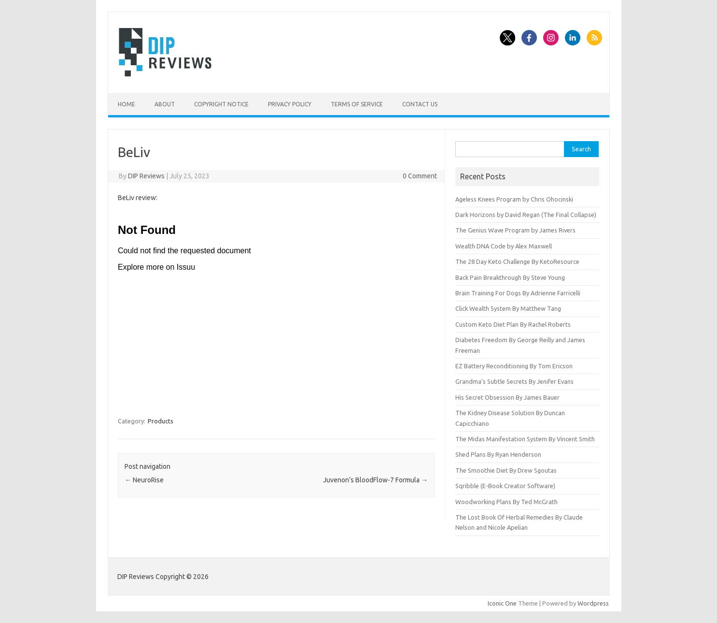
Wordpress (593, 603)
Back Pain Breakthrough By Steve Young (510, 277)
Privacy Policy (289, 104)
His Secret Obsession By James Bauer (507, 397)
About (165, 104)
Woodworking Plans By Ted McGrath (506, 501)
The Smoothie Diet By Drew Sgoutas (506, 470)
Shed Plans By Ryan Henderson (498, 454)
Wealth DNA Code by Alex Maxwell (503, 246)
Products (160, 421)
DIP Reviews (146, 176)
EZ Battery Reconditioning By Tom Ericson (514, 365)
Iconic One (502, 603)
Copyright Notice (221, 104)
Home (126, 104)
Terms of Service (357, 104)
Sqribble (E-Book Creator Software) (505, 485)
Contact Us (419, 104)
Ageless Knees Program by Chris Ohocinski (514, 199)
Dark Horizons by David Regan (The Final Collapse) (525, 214)
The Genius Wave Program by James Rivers (515, 230)
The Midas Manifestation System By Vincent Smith (525, 438)
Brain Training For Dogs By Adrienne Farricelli (517, 293)
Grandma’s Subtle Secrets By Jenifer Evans (514, 381)
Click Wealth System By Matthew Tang (508, 308)
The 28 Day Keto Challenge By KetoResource (517, 261)
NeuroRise (144, 480)
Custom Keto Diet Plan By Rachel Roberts (513, 324)
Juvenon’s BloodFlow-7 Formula (375, 480)
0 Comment (420, 176)
